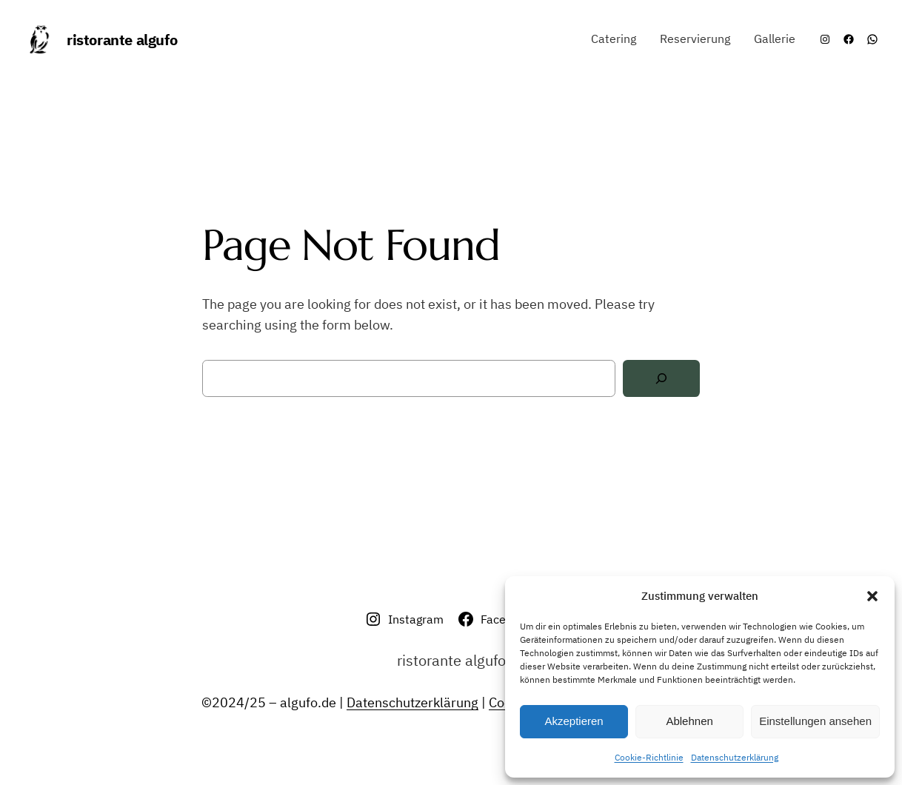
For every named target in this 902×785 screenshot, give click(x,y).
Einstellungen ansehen (815, 721)
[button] (872, 596)
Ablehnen (689, 721)
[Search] (661, 379)
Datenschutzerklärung (734, 757)
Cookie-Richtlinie (649, 757)
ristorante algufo (122, 40)
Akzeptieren (573, 721)
